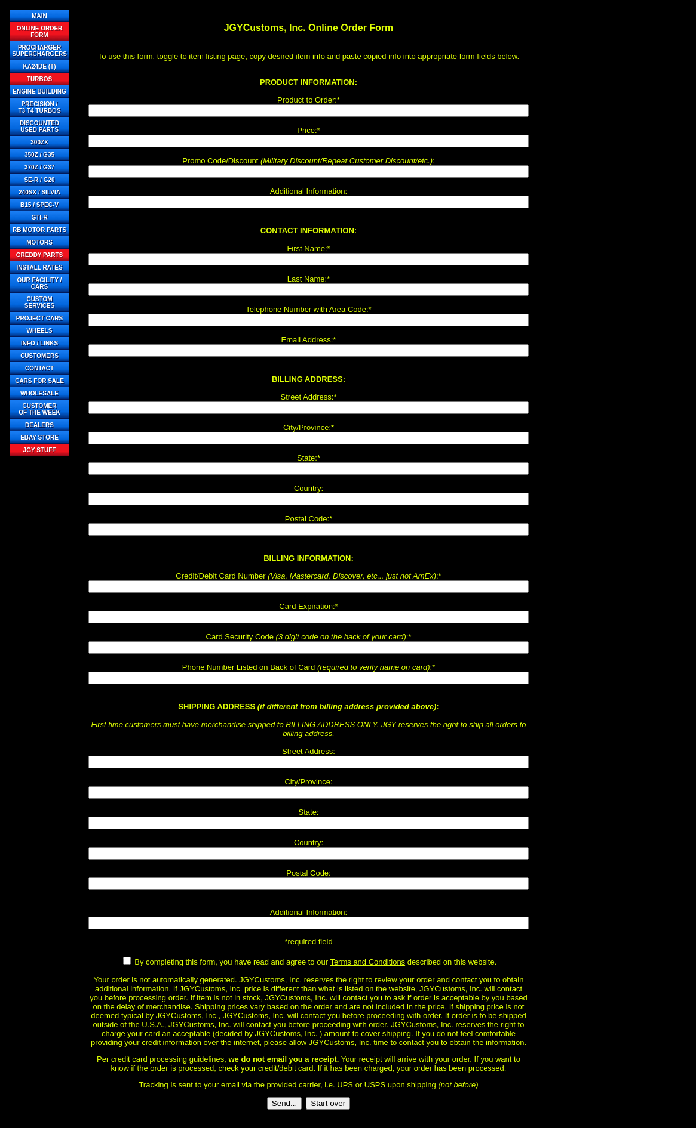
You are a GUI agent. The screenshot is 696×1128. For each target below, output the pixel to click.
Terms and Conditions (367, 961)
